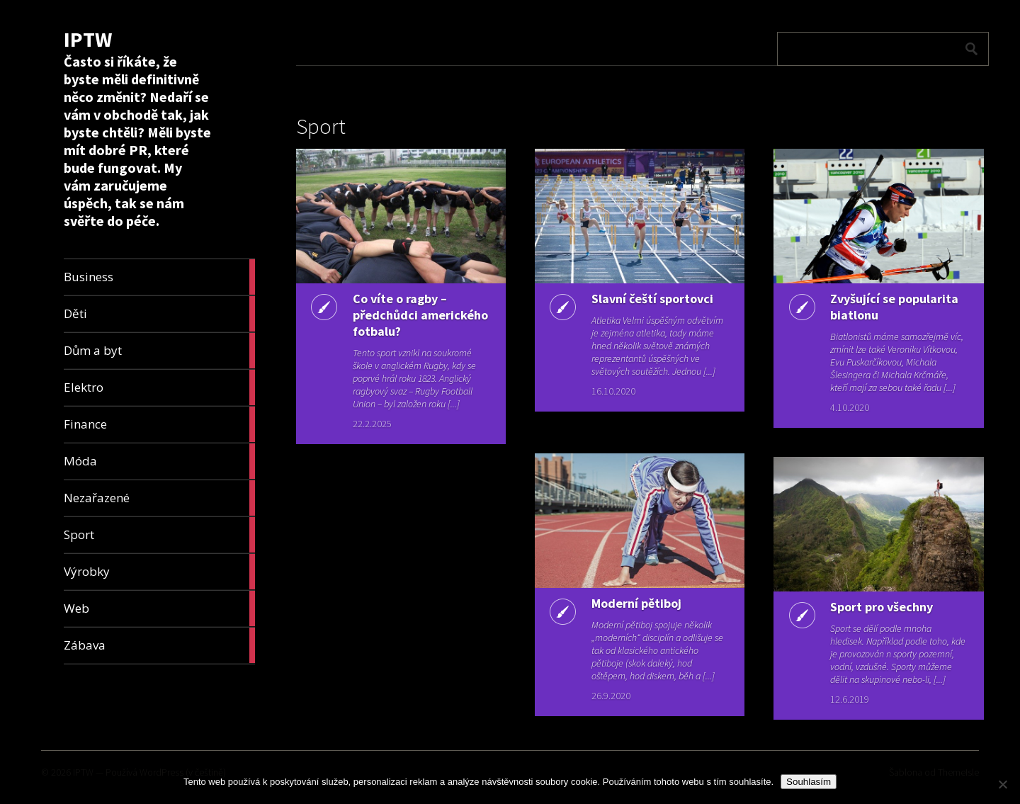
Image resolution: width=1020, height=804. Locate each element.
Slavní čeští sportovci (652, 298)
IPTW (88, 39)
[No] (1002, 784)
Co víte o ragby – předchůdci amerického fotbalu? (420, 314)
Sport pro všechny (881, 607)
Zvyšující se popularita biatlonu (894, 306)
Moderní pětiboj (636, 603)
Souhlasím (808, 781)
